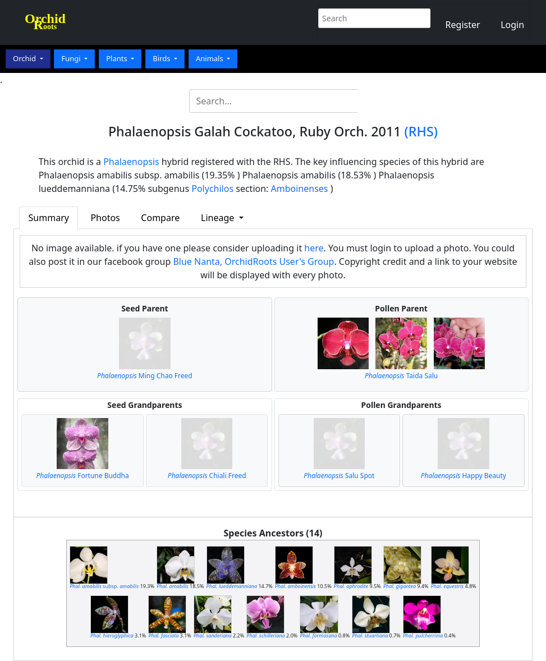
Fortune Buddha (82, 475)
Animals (210, 58)
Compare (160, 218)
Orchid (25, 58)
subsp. (104, 586)
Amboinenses (299, 188)
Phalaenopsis (131, 161)
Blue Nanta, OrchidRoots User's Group (253, 261)
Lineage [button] (218, 218)
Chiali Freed (207, 475)
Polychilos (212, 188)
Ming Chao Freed (144, 375)
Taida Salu (401, 375)
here (313, 248)
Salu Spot (339, 475)
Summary (49, 218)
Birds (162, 58)
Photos (105, 218)
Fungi (71, 58)
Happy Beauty (463, 475)
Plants (117, 58)
